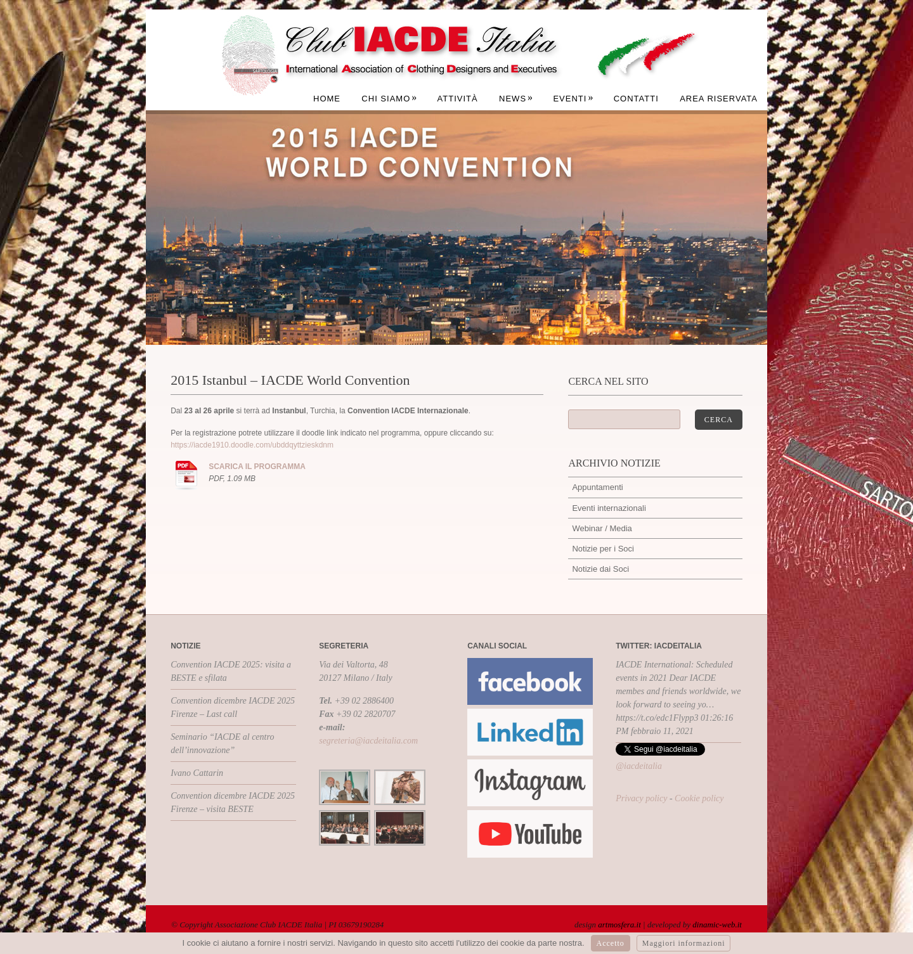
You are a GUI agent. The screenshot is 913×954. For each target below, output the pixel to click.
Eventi (573, 98)
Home (326, 98)
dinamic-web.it (717, 924)
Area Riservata (719, 98)
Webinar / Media (601, 528)
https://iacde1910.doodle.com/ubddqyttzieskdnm (252, 445)
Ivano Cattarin (197, 773)
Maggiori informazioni (683, 943)
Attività (457, 98)
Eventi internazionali (608, 508)
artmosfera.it (619, 924)
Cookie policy (699, 798)
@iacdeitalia (639, 766)
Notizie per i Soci (603, 548)
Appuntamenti (597, 487)
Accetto (611, 943)
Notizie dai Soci (600, 569)
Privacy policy (641, 798)
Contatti (636, 98)
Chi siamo (389, 98)
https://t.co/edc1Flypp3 (657, 718)
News (516, 98)
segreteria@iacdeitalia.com (368, 740)
